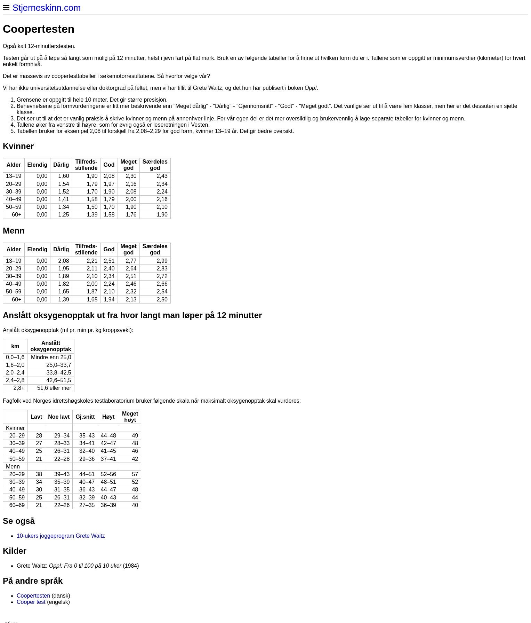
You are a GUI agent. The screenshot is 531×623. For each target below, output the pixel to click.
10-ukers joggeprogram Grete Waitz (61, 536)
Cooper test (31, 602)
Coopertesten (33, 596)
